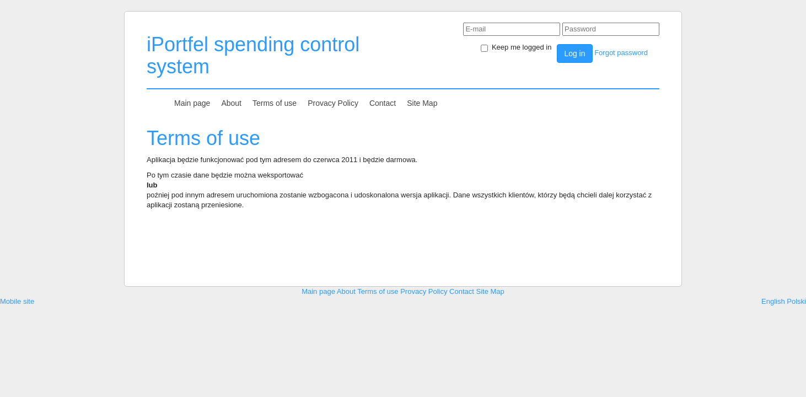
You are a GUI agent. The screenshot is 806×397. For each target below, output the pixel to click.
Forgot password (621, 53)
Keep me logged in (516, 47)
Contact (382, 103)
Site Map (422, 103)
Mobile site (17, 301)
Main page (192, 103)
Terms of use (274, 103)
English (773, 301)
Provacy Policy (333, 103)
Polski (796, 301)
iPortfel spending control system (253, 55)
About (231, 103)
